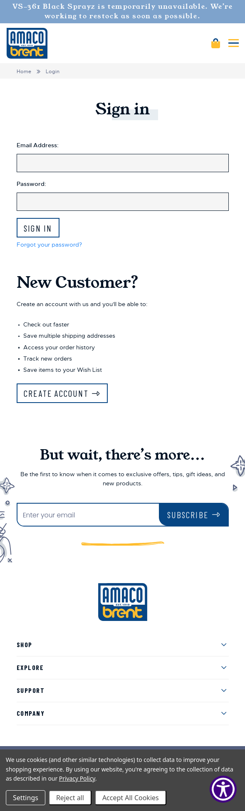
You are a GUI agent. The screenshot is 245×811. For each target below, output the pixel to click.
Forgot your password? (49, 244)
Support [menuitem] (31, 690)
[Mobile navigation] (233, 43)
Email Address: (38, 145)
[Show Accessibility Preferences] (223, 789)
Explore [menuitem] (30, 667)
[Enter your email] (88, 515)
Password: (31, 184)
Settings (25, 797)
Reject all (70, 797)
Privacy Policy (77, 778)
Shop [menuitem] (24, 644)
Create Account (56, 393)
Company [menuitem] (31, 713)
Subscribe (187, 514)
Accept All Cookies (130, 797)
